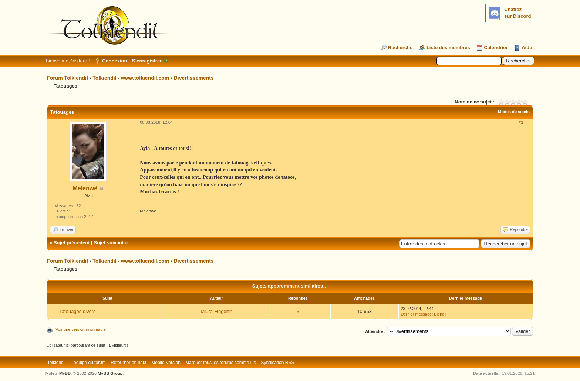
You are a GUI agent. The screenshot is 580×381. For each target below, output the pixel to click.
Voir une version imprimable (80, 329)
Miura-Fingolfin (216, 311)
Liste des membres (448, 47)
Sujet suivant (109, 242)
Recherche (400, 47)
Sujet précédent (72, 242)
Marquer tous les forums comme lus (220, 362)
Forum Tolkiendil (67, 78)
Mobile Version (166, 362)
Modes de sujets (514, 111)
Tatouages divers (77, 311)
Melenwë (84, 188)
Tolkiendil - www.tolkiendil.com (130, 78)
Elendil (440, 314)
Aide (527, 47)
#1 (521, 122)
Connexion (114, 61)
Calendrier (496, 47)
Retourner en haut (128, 362)
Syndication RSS (277, 362)
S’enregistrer (147, 61)
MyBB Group (110, 373)
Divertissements (194, 78)
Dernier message (416, 314)
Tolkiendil (56, 362)
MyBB (65, 373)
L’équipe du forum (87, 362)
